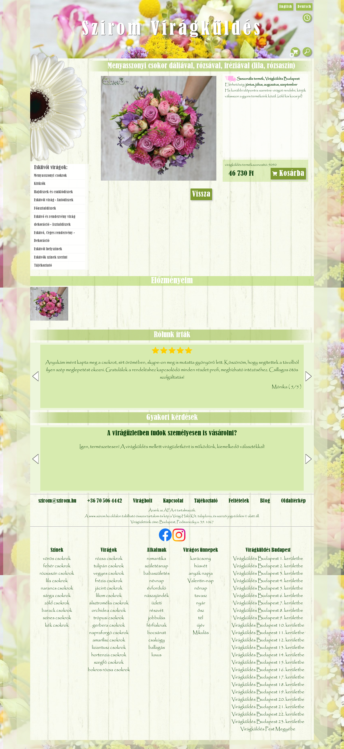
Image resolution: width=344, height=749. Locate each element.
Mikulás (201, 632)
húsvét (200, 566)
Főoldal (43, 70)
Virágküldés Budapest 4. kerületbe (268, 581)
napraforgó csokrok (109, 632)
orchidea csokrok (109, 610)
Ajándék (52, 74)
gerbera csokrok (109, 625)
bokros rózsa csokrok (109, 670)
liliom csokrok (109, 595)
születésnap (156, 566)
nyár (200, 603)
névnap (156, 581)
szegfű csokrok (109, 662)
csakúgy (156, 640)
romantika (156, 558)
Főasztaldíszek (45, 208)
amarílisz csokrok (109, 640)
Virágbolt (57, 133)
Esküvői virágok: (51, 167)
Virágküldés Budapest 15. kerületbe (268, 662)
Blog (265, 501)
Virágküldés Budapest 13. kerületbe (268, 647)
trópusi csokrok (108, 618)
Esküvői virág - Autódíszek (53, 200)
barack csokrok (57, 610)
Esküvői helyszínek (48, 249)
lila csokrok (57, 581)
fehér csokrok (56, 566)
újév (201, 625)
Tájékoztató (43, 265)
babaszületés (156, 573)
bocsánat (156, 632)
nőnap (200, 588)
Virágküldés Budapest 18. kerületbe (268, 684)
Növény (68, 95)
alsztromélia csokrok (109, 603)
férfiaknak (157, 625)
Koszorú (64, 120)
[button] (309, 376)
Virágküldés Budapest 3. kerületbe (268, 573)
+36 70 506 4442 (104, 501)
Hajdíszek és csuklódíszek (53, 192)
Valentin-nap (201, 581)
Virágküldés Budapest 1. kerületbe (268, 558)
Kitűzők (39, 184)
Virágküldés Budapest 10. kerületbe (268, 625)
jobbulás (156, 618)
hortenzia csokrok (108, 655)
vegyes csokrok (108, 573)
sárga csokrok (57, 595)
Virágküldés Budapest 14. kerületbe (268, 655)
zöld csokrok (57, 603)
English (285, 7)
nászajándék (156, 595)
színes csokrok (57, 618)
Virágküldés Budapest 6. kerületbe (268, 595)
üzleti (157, 603)
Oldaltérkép (293, 501)
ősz (200, 610)
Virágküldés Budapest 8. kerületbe (268, 610)
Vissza (201, 194)
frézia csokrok (108, 581)
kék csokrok (57, 625)
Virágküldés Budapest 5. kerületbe (268, 588)
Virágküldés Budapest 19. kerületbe (268, 692)
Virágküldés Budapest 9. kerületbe (268, 618)
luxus (156, 655)
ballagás (156, 647)
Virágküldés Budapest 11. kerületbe (268, 632)
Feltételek (239, 501)
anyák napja (201, 573)
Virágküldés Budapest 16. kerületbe (268, 670)
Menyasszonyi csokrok (50, 175)
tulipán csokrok (109, 566)
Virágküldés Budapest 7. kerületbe (268, 603)
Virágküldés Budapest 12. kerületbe (268, 640)
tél (200, 618)
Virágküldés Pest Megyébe (267, 729)
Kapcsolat (173, 501)
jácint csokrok (108, 588)
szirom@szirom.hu (57, 501)
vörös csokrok (57, 558)
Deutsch (304, 7)
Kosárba (288, 173)
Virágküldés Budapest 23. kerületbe (268, 721)
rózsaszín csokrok (57, 573)
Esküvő (69, 108)
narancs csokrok (57, 588)
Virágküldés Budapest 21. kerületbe (268, 707)
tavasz (201, 595)
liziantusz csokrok (109, 647)
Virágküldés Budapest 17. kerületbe (268, 677)
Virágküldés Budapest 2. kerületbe (268, 566)
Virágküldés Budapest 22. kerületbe (268, 714)
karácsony (200, 558)
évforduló (156, 588)
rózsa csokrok (108, 558)
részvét (156, 610)
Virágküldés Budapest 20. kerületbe (268, 699)
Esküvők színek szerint (50, 257)
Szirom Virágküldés (172, 29)
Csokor (62, 84)
